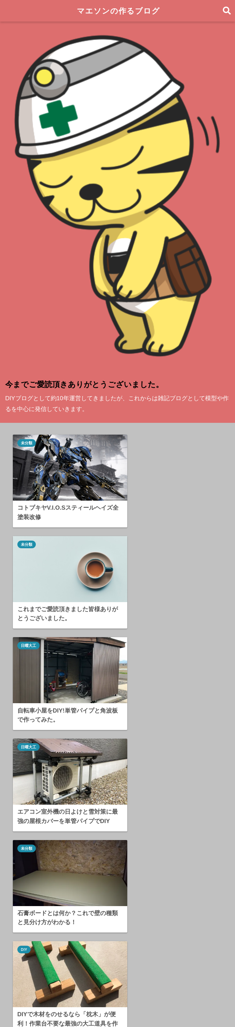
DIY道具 (31, 915)
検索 (218, 837)
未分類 (27, 443)
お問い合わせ (88, 1008)
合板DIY (28, 738)
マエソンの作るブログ (118, 11)
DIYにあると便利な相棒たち (60, 930)
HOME (117, 993)
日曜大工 (29, 535)
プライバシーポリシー (136, 1008)
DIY (132, 637)
